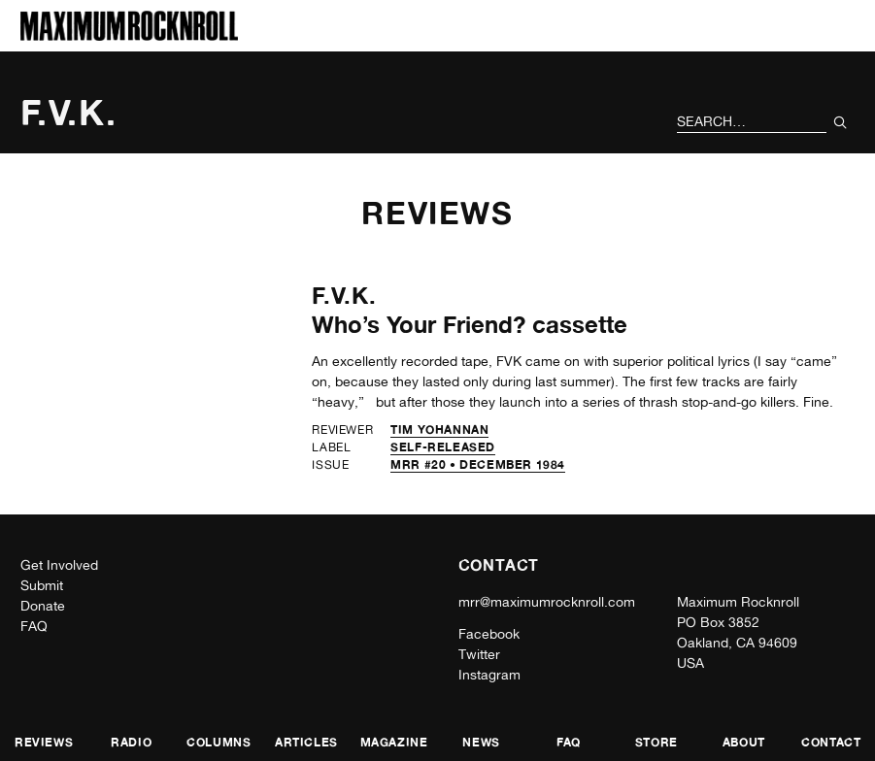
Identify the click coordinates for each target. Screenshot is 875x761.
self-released (442, 447)
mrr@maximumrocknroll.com (546, 602)
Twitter (479, 654)
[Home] (129, 35)
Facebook (489, 634)
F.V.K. (344, 295)
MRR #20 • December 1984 (477, 464)
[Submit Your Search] (840, 122)
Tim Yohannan (439, 429)
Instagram (489, 674)
